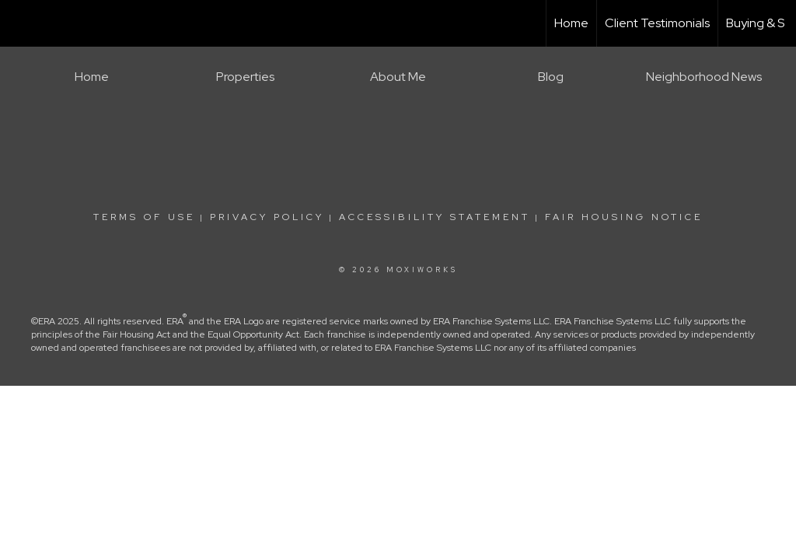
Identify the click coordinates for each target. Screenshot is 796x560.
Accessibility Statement (434, 217)
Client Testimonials (657, 23)
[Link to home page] (20, 23)
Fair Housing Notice (624, 217)
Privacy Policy (267, 217)
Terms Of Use (144, 217)
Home (571, 23)
